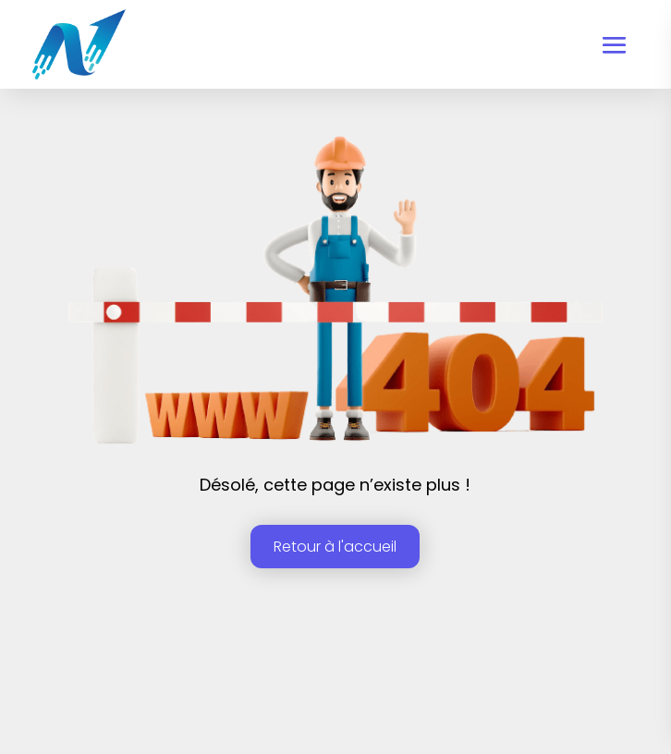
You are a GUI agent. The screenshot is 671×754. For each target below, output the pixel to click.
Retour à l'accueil (335, 546)
